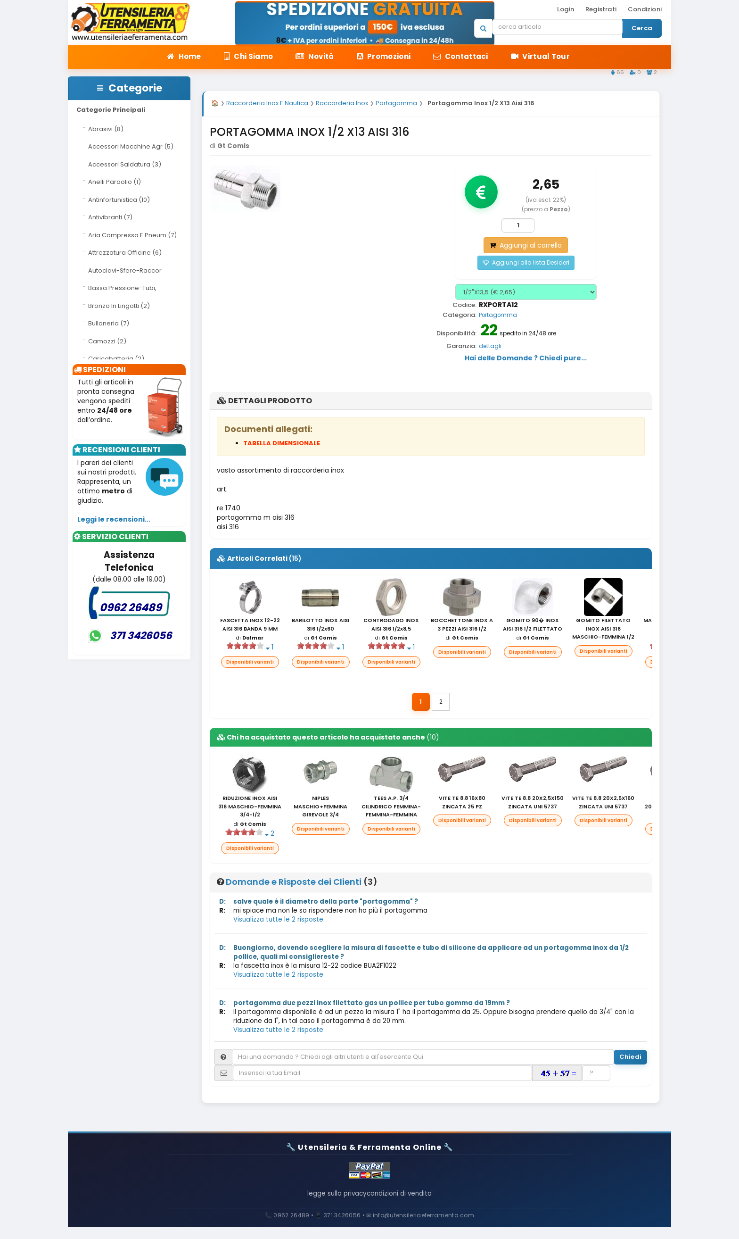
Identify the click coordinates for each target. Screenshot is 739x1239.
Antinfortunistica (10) (119, 199)
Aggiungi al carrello (526, 246)
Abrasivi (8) (105, 129)
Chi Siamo (248, 56)
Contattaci (460, 56)
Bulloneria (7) (108, 323)
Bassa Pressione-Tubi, (122, 287)
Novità (315, 56)
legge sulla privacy (330, 1200)
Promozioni (384, 56)
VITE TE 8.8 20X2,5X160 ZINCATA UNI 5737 (603, 804)
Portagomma (498, 316)
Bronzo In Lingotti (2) (119, 305)
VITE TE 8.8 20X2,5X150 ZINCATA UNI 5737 (532, 804)
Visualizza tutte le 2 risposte (278, 920)
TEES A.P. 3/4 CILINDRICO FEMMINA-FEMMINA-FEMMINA (391, 808)
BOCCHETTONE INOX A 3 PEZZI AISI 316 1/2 (462, 626)
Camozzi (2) (107, 341)
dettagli (490, 347)
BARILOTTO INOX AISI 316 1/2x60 (320, 626)
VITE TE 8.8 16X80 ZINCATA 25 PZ (462, 804)
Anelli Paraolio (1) (114, 181)
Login (565, 9)
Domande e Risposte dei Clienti (293, 883)
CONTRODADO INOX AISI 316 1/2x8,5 (391, 626)
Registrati (600, 9)
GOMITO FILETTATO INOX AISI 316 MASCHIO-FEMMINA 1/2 (603, 630)
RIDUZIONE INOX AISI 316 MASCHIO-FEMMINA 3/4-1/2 (249, 808)
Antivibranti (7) (110, 217)
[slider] (245, 647)
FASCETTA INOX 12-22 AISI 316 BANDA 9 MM (250, 626)
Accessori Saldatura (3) (124, 164)
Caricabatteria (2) (116, 358)
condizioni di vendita (407, 1200)
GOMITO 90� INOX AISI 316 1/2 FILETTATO (532, 626)
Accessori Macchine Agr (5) (130, 146)
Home (184, 56)
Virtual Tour (540, 56)
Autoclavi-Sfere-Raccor (125, 270)
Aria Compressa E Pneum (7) (132, 235)
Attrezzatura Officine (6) (125, 252)
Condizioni (645, 9)
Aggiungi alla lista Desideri (526, 264)
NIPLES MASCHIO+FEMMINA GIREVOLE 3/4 (320, 808)
